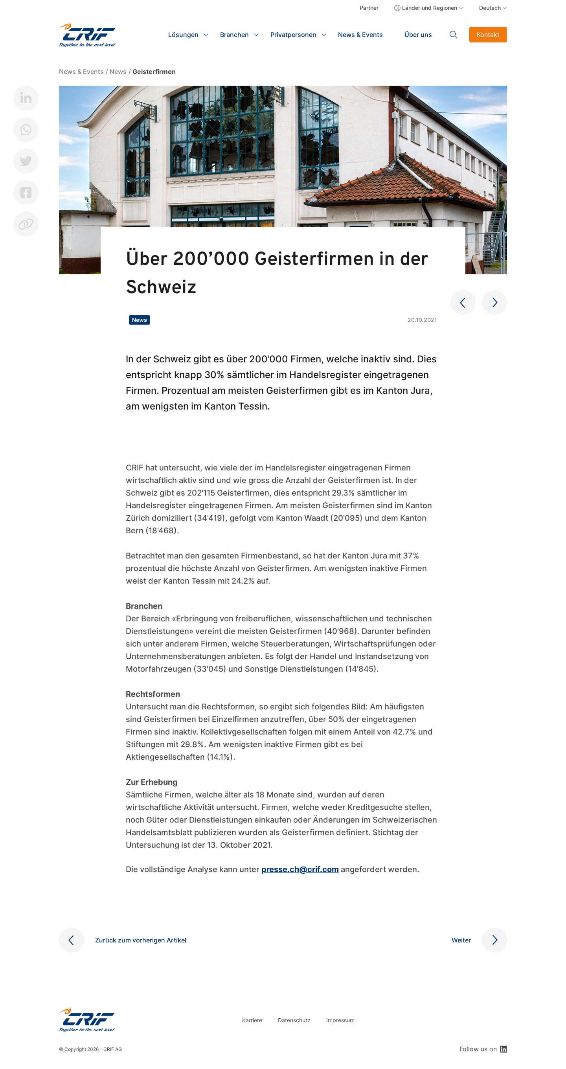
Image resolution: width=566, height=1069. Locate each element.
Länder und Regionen (429, 7)
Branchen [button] (234, 35)
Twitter (26, 161)
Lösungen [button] (183, 35)
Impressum (340, 1020)
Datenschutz (294, 1020)
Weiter (461, 940)
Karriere (252, 1020)
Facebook (26, 192)
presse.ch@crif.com (300, 869)
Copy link (26, 224)
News (118, 71)
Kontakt (488, 35)
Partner (369, 7)
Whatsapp (26, 129)
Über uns (418, 35)
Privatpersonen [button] (293, 35)
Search (453, 34)
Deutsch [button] (490, 7)
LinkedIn (26, 98)
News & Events (360, 35)
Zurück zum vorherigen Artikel (140, 940)
